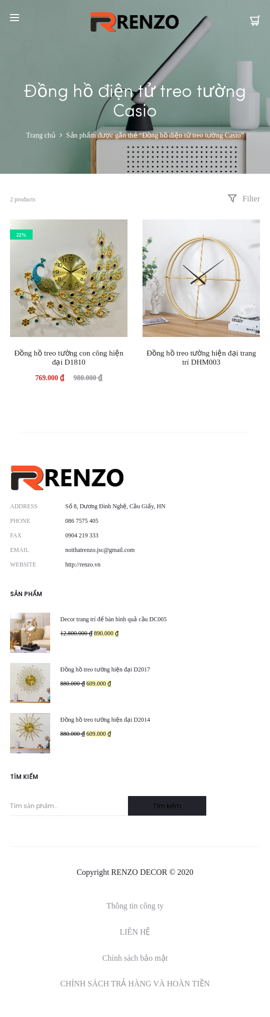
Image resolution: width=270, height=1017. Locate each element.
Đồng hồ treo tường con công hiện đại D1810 (68, 357)
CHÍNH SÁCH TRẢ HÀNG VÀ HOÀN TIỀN (135, 983)
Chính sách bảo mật (135, 958)
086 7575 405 (81, 520)
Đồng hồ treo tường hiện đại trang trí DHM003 (201, 357)
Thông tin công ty (135, 905)
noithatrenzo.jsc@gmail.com (99, 549)
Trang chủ (41, 135)
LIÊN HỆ (135, 932)
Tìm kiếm (167, 806)
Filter (243, 198)
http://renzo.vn (82, 564)
